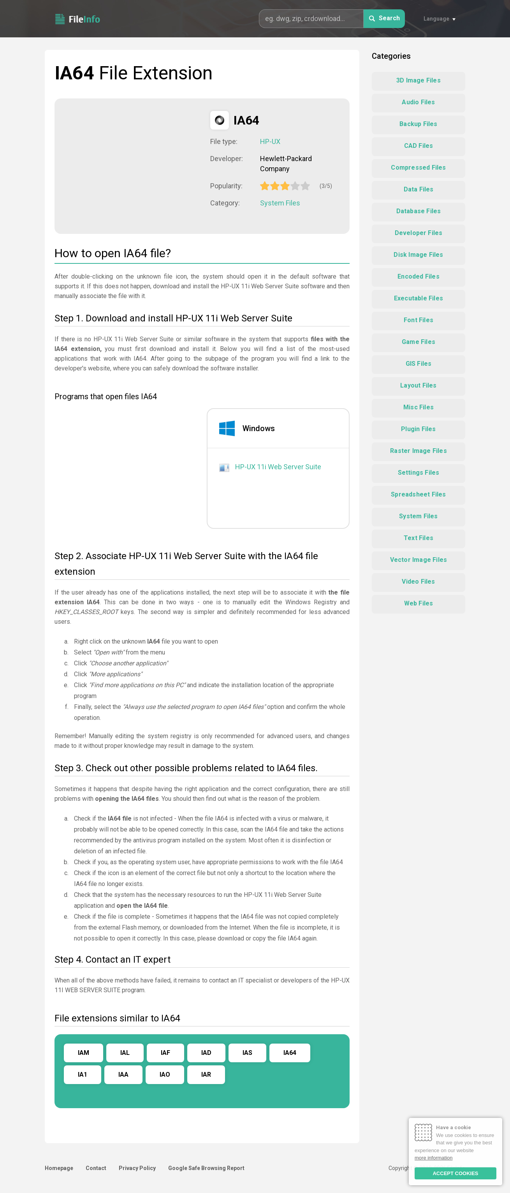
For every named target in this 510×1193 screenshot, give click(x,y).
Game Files (418, 342)
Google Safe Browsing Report (206, 1168)
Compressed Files (418, 167)
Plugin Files (418, 429)
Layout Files (418, 385)
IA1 (82, 1074)
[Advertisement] (132, 165)
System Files (280, 203)
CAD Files (418, 145)
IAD (206, 1052)
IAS (247, 1052)
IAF (165, 1052)
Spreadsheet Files (418, 494)
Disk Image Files (418, 254)
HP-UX (270, 141)
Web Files (418, 603)
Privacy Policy (137, 1168)
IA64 (289, 1052)
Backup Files (418, 124)
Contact (96, 1168)
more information (434, 1158)
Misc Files (418, 407)
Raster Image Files (418, 450)
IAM (83, 1052)
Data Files (419, 189)
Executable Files (418, 298)
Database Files (418, 211)
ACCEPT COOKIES (455, 1173)
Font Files (418, 320)
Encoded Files (418, 276)
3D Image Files (418, 80)
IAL (125, 1052)
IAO (165, 1074)
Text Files (418, 538)
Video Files (418, 581)
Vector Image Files (418, 559)
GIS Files (419, 363)
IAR (206, 1074)
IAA (123, 1074)
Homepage (59, 1168)
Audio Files (418, 102)
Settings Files (419, 472)
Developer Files (419, 233)
